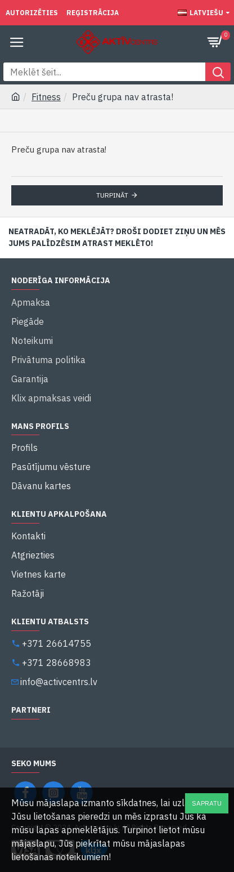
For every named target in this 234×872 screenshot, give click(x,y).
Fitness (46, 96)
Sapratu (207, 803)
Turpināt (112, 195)
